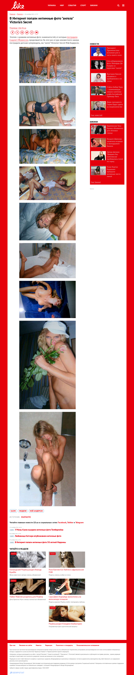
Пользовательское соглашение (87, 645)
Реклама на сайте (25, 645)
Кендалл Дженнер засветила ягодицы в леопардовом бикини (115, 142)
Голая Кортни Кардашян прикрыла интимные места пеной (113, 171)
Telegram (79, 522)
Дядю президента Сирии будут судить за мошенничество (115, 104)
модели (23, 511)
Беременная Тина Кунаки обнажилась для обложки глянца (115, 129)
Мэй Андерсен (36, 511)
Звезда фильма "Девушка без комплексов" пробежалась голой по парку (115, 157)
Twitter (70, 522)
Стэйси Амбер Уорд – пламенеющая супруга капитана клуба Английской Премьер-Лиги (115, 92)
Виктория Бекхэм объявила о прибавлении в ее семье (114, 77)
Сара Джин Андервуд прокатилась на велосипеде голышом (65, 598)
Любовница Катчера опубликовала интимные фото (35, 536)
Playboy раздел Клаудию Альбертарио (65, 623)
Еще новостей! (96, 115)
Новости (94, 44)
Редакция (48, 645)
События (72, 5)
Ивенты (38, 645)
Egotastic (26, 517)
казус (13, 511)
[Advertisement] (27, 620)
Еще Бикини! (96, 182)
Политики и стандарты (64, 645)
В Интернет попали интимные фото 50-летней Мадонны (38, 542)
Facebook (62, 522)
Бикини (93, 5)
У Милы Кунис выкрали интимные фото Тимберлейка (36, 529)
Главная (12, 14)
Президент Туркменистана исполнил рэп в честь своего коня (114, 51)
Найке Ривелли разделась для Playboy (26, 596)
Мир (62, 5)
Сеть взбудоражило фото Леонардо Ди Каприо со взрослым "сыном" (115, 64)
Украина (52, 5)
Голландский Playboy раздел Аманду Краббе (25, 571)
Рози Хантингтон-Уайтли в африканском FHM (66, 571)
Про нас (12, 645)
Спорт (83, 5)
